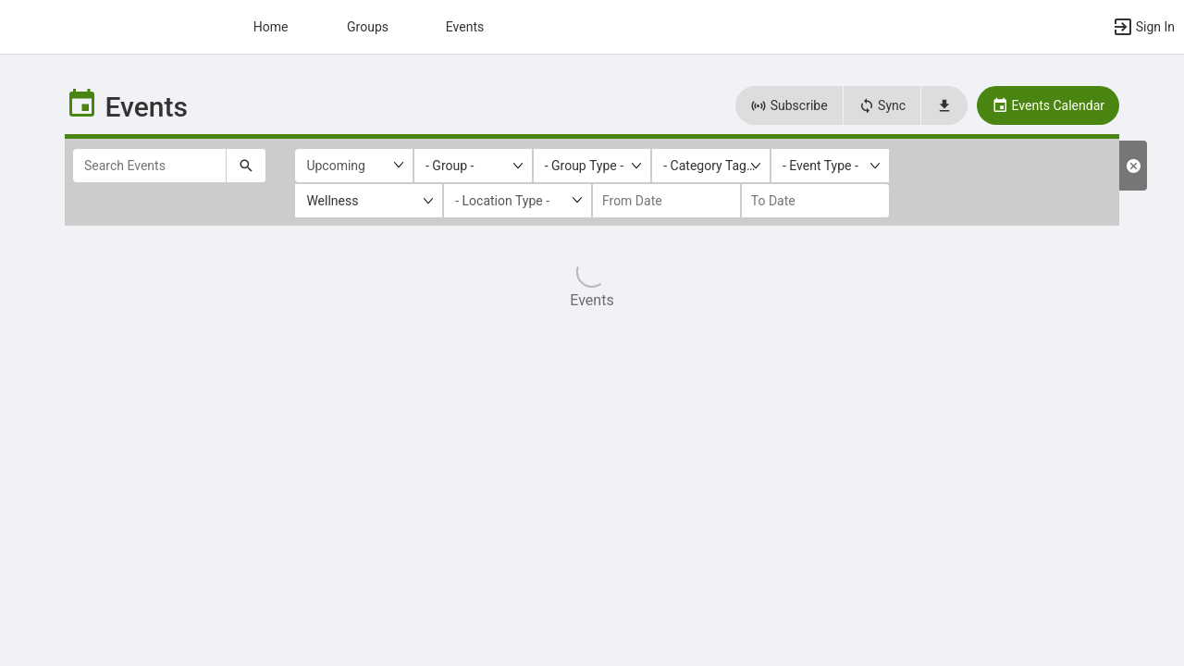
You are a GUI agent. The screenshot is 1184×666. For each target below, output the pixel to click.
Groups (367, 26)
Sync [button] (882, 105)
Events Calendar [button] (1048, 105)
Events (465, 26)
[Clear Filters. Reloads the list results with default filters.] (1133, 166)
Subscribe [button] (788, 105)
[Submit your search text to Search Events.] (246, 165)
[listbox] (473, 165)
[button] (1143, 27)
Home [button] (271, 26)
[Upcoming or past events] (353, 165)
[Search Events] (149, 165)
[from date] (666, 200)
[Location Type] (517, 200)
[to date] (815, 200)
